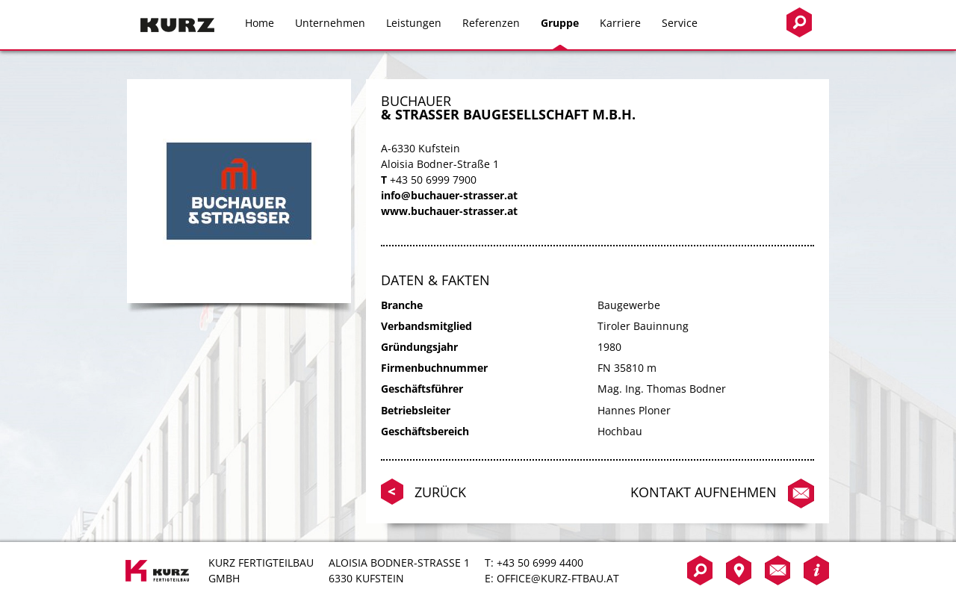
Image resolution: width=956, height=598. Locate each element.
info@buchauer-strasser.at (449, 195)
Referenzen (491, 23)
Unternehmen (330, 23)
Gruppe (560, 23)
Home (259, 23)
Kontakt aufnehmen (703, 492)
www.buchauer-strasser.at (449, 211)
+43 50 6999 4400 (540, 562)
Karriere (620, 23)
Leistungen (413, 23)
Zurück (440, 492)
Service (680, 23)
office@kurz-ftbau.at (558, 578)
